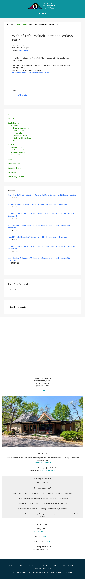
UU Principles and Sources (20, 150)
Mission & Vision (17, 125)
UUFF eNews (12, 172)
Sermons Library (17, 147)
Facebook (46, 536)
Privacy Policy (59, 572)
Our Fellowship (13, 123)
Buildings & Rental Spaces (23, 138)
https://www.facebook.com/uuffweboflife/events (31, 73)
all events (73, 270)
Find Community (14, 164)
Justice (10, 159)
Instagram (47, 541)
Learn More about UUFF (42, 463)
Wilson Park (23, 50)
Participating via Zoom (16, 177)
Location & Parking (18, 130)
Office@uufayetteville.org (42, 531)
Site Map (68, 572)
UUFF (42, 6)
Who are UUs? (16, 155)
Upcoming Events (14, 168)
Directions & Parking (42, 391)
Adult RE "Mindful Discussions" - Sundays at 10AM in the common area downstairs (37, 204)
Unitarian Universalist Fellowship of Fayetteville (37, 572)
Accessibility (18, 133)
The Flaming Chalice (18, 152)
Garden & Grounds (20, 135)
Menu (44, 14)
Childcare (14, 140)
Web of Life (22, 95)
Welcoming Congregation (20, 128)
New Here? (12, 119)
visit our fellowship (48, 470)
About (10, 114)
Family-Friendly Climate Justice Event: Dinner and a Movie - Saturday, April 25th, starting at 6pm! (42, 195)
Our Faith (11, 145)
